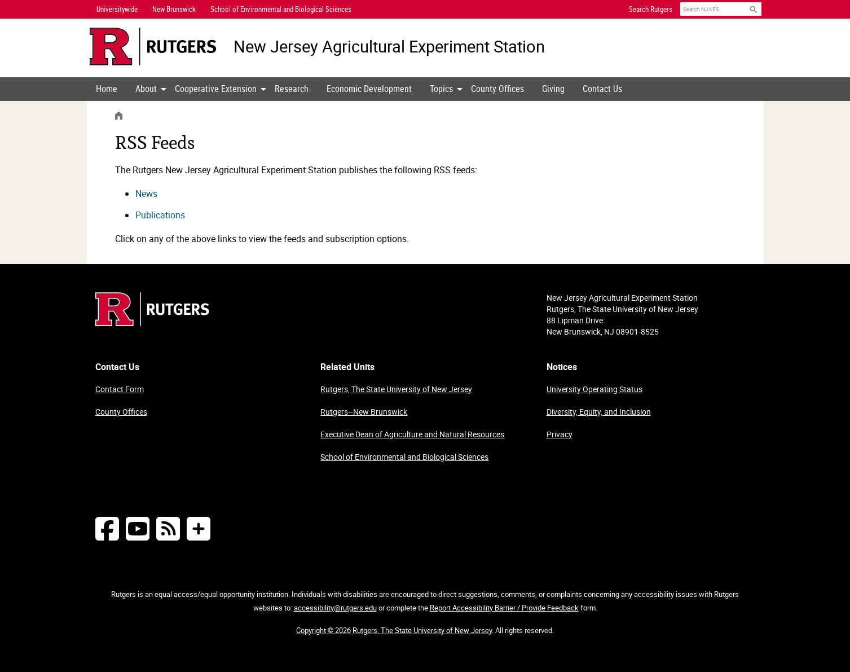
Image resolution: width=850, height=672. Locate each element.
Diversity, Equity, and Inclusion (599, 411)
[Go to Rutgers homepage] (152, 323)
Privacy (559, 434)
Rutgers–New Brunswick (363, 411)
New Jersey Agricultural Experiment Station (389, 46)
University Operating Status (594, 389)
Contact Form (119, 389)
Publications (160, 215)
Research (292, 88)
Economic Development (369, 88)
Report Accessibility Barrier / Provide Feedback (504, 608)
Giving (553, 88)
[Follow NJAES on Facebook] (107, 528)
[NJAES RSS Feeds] (168, 528)
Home (106, 88)
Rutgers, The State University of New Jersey (396, 389)
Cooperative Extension (216, 88)
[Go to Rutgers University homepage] (153, 46)
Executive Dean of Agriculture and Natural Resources (412, 434)
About (146, 88)
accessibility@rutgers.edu (335, 608)
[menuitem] (106, 89)
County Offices (497, 88)
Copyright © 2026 (323, 630)
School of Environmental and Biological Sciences (404, 456)
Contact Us (602, 88)
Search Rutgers (650, 9)
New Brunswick (174, 9)
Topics (441, 88)
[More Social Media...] (198, 528)
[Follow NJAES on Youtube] (137, 528)
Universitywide (117, 9)
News (146, 193)
